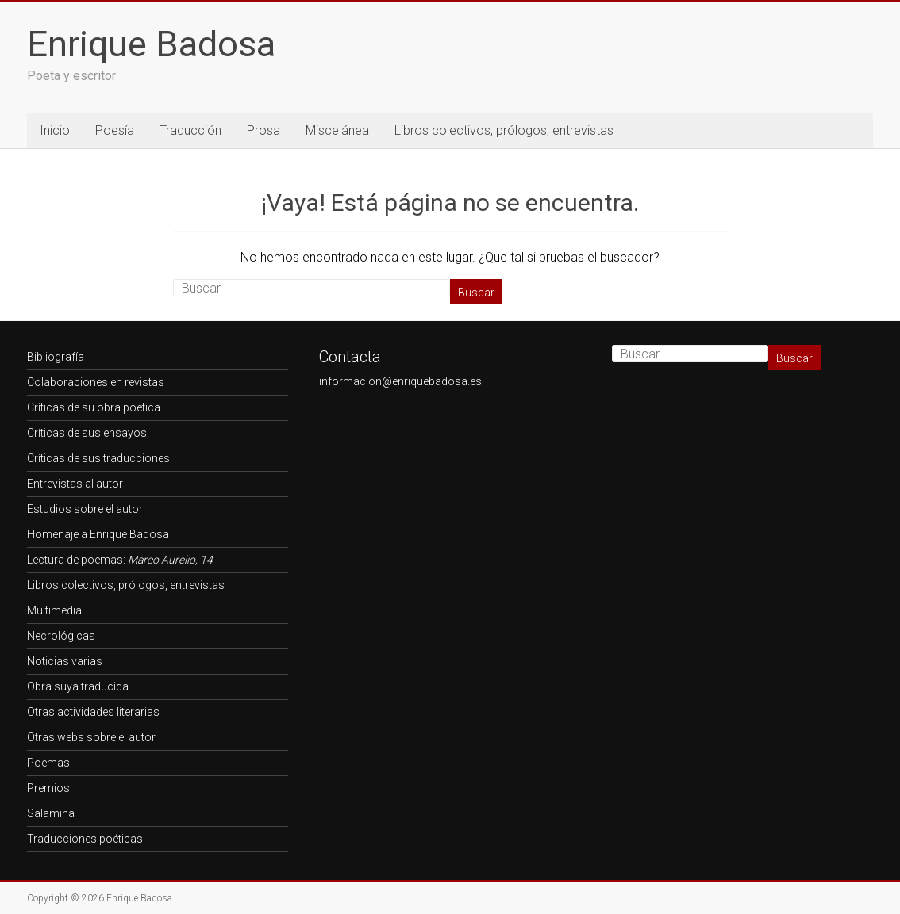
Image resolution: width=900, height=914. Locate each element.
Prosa (263, 130)
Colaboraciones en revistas (95, 382)
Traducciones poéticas (85, 838)
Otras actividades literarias (93, 712)
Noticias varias (64, 661)
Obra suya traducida (78, 686)
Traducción (190, 130)
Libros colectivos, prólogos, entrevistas (503, 130)
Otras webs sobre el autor (91, 737)
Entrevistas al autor (75, 483)
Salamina (51, 813)
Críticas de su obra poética (93, 407)
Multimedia (54, 610)
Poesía (114, 130)
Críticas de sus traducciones (98, 458)
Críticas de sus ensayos (87, 432)
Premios (48, 788)
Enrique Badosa (151, 44)
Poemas (48, 762)
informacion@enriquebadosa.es (400, 381)
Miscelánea (337, 130)
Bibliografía (55, 356)
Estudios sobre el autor (85, 509)
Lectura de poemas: (120, 559)
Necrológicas (61, 635)
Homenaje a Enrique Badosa (98, 534)
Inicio (55, 130)
